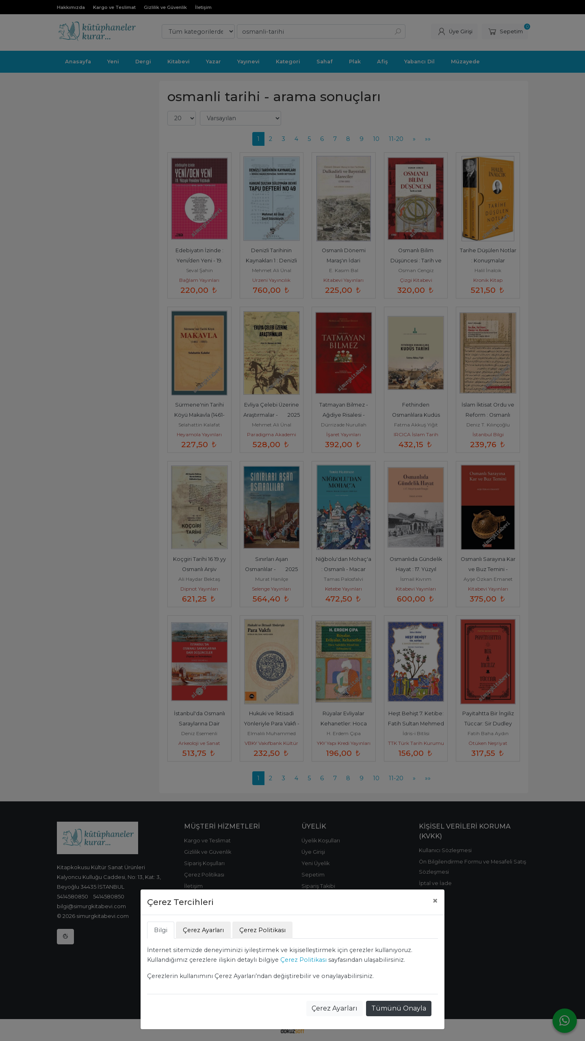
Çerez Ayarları (335, 1008)
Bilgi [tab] (160, 930)
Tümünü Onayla (398, 1008)
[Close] (435, 901)
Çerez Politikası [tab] (262, 930)
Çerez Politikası (303, 959)
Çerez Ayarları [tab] (203, 930)
